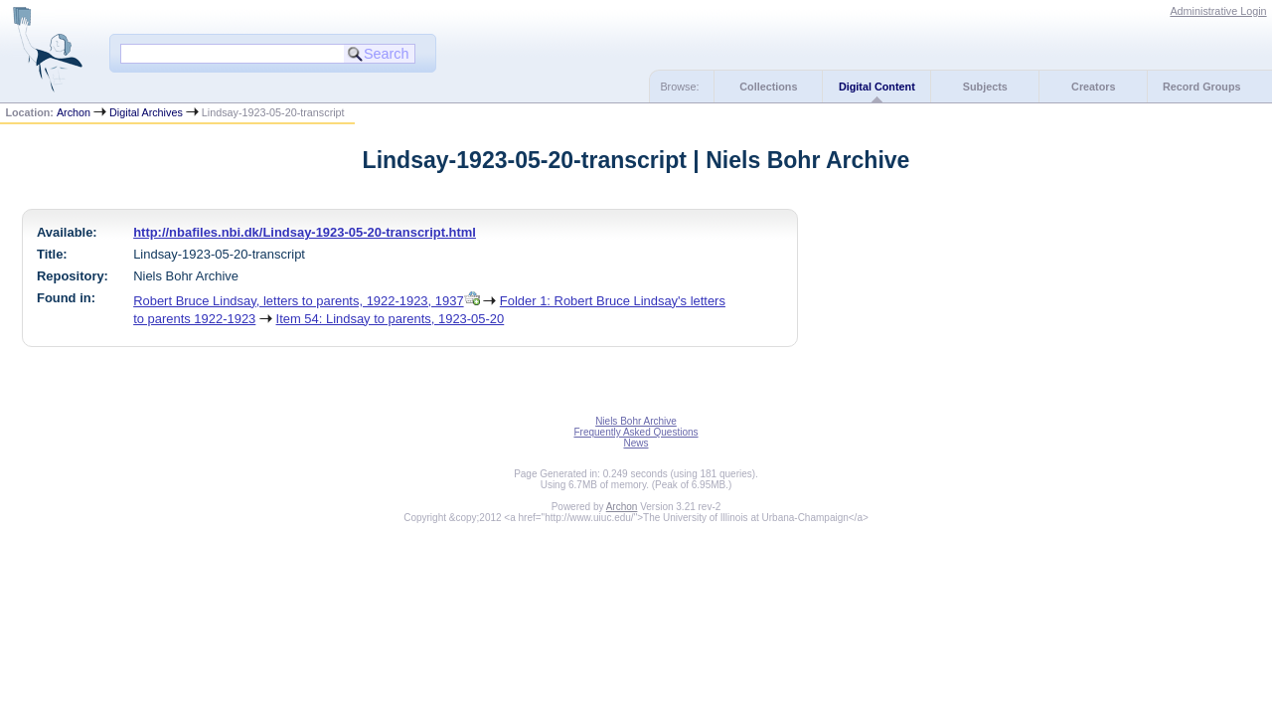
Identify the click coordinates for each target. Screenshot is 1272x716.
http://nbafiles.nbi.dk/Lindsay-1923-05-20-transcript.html (304, 232)
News (635, 443)
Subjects (985, 86)
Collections (768, 86)
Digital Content (877, 86)
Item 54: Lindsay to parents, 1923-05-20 (390, 318)
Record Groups (1202, 86)
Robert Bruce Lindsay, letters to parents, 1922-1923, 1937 (298, 300)
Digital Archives (146, 112)
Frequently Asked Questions (635, 432)
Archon (73, 112)
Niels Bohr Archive (636, 421)
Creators (1093, 86)
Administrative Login (1218, 11)
